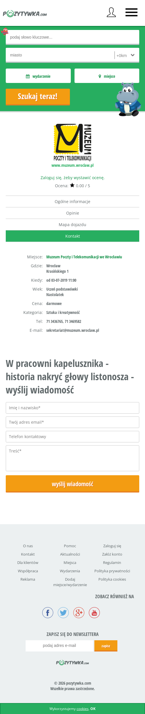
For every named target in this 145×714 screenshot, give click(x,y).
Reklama (27, 579)
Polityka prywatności (112, 570)
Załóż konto (112, 554)
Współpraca (28, 570)
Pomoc (70, 545)
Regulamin (112, 562)
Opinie (72, 213)
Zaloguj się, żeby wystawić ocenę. (73, 177)
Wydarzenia (70, 570)
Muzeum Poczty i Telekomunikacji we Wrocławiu (84, 257)
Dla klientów (27, 562)
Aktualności (70, 554)
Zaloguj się (112, 545)
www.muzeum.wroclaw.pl (72, 165)
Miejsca (70, 562)
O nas (28, 545)
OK (93, 708)
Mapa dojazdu (72, 224)
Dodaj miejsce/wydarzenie (70, 582)
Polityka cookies (112, 579)
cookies (83, 708)
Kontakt (72, 236)
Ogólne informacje (72, 201)
